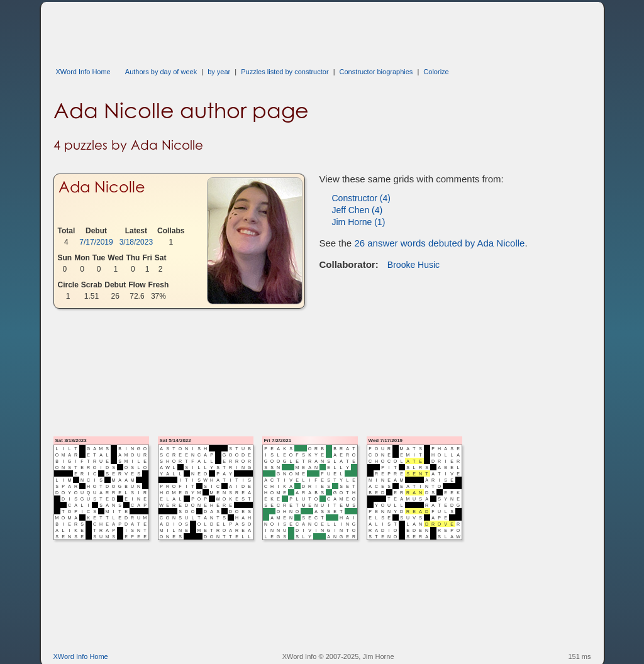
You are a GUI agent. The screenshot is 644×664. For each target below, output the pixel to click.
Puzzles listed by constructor (284, 71)
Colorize (435, 71)
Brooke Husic (413, 265)
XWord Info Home (83, 71)
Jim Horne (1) (359, 222)
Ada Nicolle (101, 186)
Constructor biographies (376, 71)
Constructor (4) (361, 198)
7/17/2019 (96, 242)
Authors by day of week (161, 71)
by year (219, 71)
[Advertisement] (282, 30)
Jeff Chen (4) (357, 210)
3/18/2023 (136, 242)
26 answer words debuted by (439, 243)
